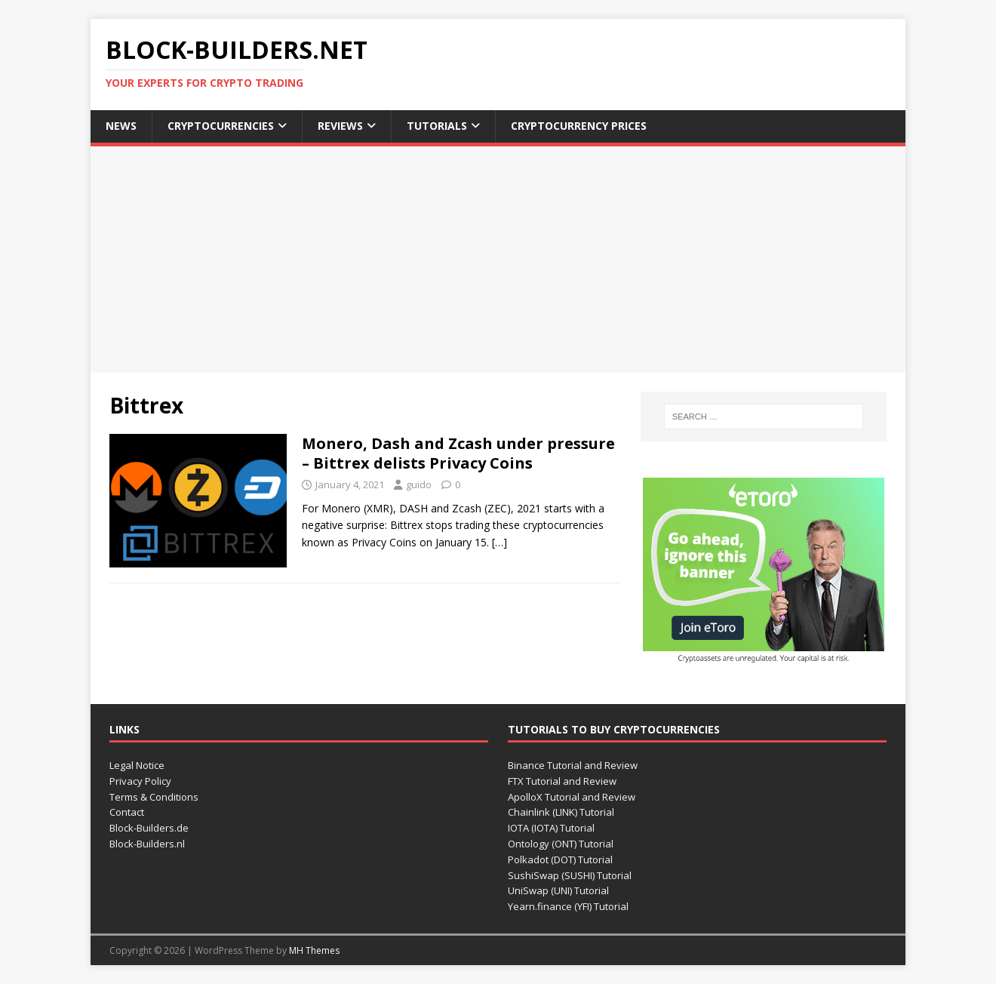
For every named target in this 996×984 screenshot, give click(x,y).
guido (419, 484)
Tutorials (437, 125)
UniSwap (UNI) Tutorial (558, 890)
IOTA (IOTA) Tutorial (551, 828)
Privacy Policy (140, 781)
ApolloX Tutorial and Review (571, 797)
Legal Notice (136, 765)
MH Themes (314, 950)
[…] (499, 542)
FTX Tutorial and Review (562, 781)
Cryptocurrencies (221, 125)
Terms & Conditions (153, 797)
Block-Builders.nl (147, 843)
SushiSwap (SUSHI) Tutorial (570, 875)
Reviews (340, 125)
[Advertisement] (498, 259)
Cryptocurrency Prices (579, 125)
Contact (126, 812)
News (121, 125)
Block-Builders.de (149, 828)
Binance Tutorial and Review (573, 765)
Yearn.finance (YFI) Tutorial (568, 906)
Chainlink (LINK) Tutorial (561, 812)
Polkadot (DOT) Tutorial (560, 859)
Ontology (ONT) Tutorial (560, 843)
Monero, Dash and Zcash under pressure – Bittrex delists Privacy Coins (458, 453)
